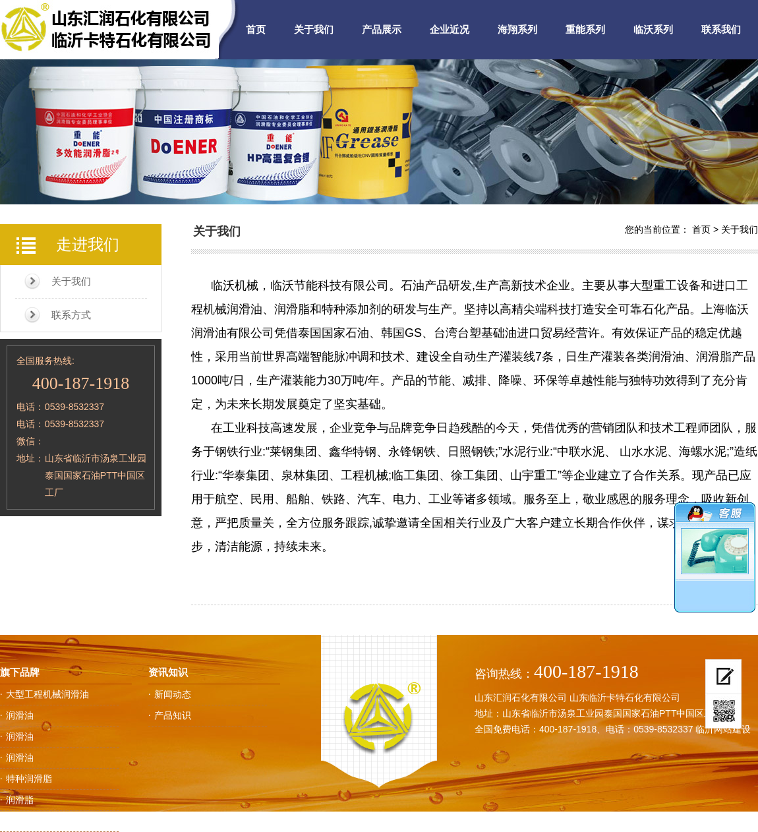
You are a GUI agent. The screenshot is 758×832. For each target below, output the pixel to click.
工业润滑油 (29, 821)
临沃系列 (653, 29)
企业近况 (449, 29)
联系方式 (71, 314)
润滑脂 (20, 799)
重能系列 (585, 29)
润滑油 (20, 715)
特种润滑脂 (29, 778)
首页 (256, 29)
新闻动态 (172, 694)
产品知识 (172, 715)
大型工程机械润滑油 (47, 694)
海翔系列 (517, 29)
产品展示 (381, 29)
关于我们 (314, 29)
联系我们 (721, 29)
